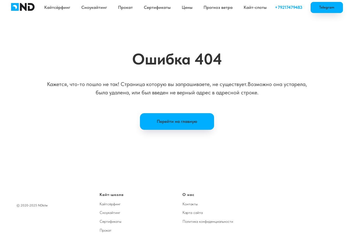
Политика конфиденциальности (208, 221)
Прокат (125, 7)
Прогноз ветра (218, 7)
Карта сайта (193, 212)
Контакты (190, 204)
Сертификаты (157, 7)
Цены (187, 7)
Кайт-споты (255, 7)
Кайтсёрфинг (57, 7)
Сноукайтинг (94, 7)
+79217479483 (288, 7)
